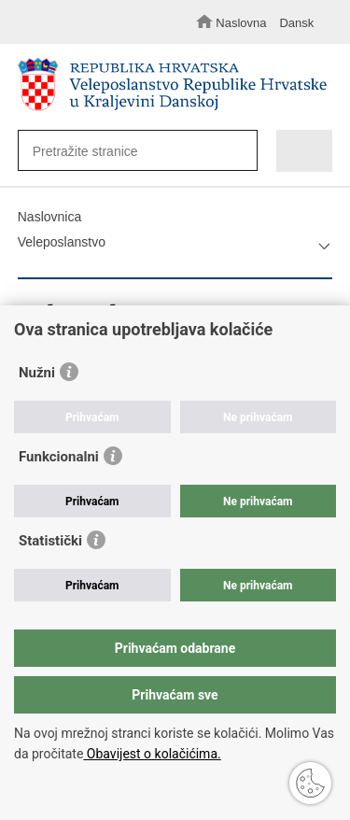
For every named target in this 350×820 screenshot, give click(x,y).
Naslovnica (49, 216)
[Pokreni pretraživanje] (238, 152)
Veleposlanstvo (61, 241)
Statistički (50, 540)
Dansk (296, 23)
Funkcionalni (59, 456)
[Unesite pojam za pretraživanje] (131, 150)
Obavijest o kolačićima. (151, 753)
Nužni (37, 372)
